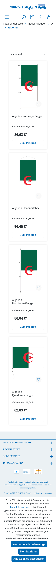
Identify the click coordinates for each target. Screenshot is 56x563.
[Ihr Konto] (40, 16)
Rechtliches (11, 449)
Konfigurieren (28, 551)
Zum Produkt (28, 143)
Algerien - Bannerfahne (26, 208)
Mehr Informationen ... (21, 507)
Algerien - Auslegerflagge (27, 116)
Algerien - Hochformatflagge (22, 302)
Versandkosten (10, 485)
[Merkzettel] (32, 16)
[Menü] (7, 16)
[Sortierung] (28, 54)
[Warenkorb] (49, 16)
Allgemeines (11, 456)
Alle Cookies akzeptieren (28, 558)
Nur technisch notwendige (29, 544)
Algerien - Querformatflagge (22, 393)
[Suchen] (24, 16)
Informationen (13, 463)
